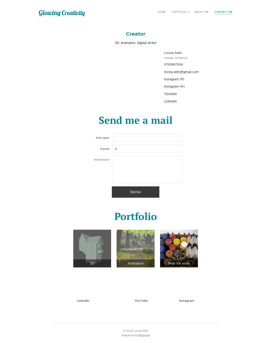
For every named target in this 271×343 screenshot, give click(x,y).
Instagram (171, 79)
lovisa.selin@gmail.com (181, 72)
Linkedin (170, 101)
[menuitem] (164, 11)
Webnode (144, 335)
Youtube (170, 94)
